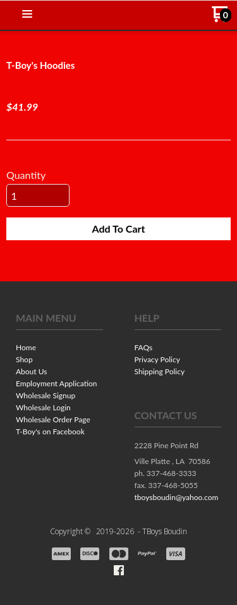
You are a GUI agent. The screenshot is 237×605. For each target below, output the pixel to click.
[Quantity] (38, 195)
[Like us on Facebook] (119, 570)
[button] (27, 15)
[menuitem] (59, 349)
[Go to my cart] (221, 18)
